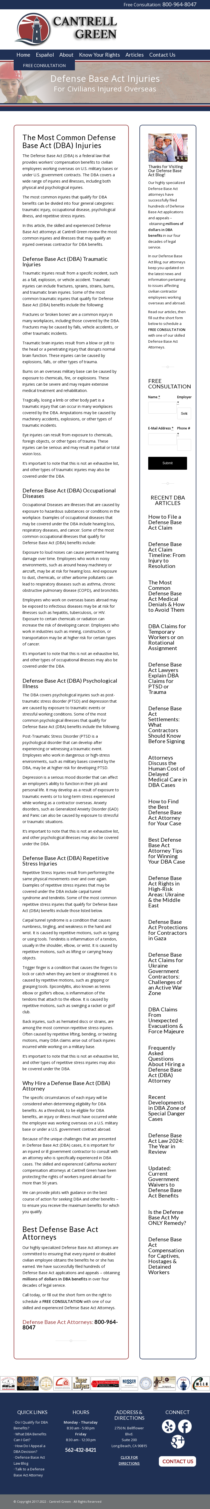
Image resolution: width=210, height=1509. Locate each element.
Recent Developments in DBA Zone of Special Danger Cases (167, 1107)
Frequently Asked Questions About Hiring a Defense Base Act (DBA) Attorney (166, 1064)
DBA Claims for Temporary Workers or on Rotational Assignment (167, 637)
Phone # (183, 431)
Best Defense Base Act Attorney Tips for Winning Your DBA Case (166, 850)
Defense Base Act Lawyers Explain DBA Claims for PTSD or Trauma (165, 678)
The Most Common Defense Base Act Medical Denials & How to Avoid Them (166, 596)
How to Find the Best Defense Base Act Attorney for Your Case (165, 812)
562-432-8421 (80, 1450)
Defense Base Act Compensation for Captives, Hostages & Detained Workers (166, 1255)
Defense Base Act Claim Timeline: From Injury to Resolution (166, 555)
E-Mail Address (161, 428)
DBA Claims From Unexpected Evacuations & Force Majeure (166, 1020)
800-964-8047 (179, 4)
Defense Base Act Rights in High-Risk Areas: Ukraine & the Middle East (166, 891)
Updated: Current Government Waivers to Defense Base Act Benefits (165, 1182)
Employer (184, 400)
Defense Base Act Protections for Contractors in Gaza (168, 929)
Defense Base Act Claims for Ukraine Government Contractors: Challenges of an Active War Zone (165, 973)
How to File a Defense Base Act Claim (165, 522)
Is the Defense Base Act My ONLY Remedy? (167, 1217)
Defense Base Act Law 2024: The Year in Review (165, 1143)
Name (154, 397)
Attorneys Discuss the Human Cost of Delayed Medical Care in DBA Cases (167, 771)
